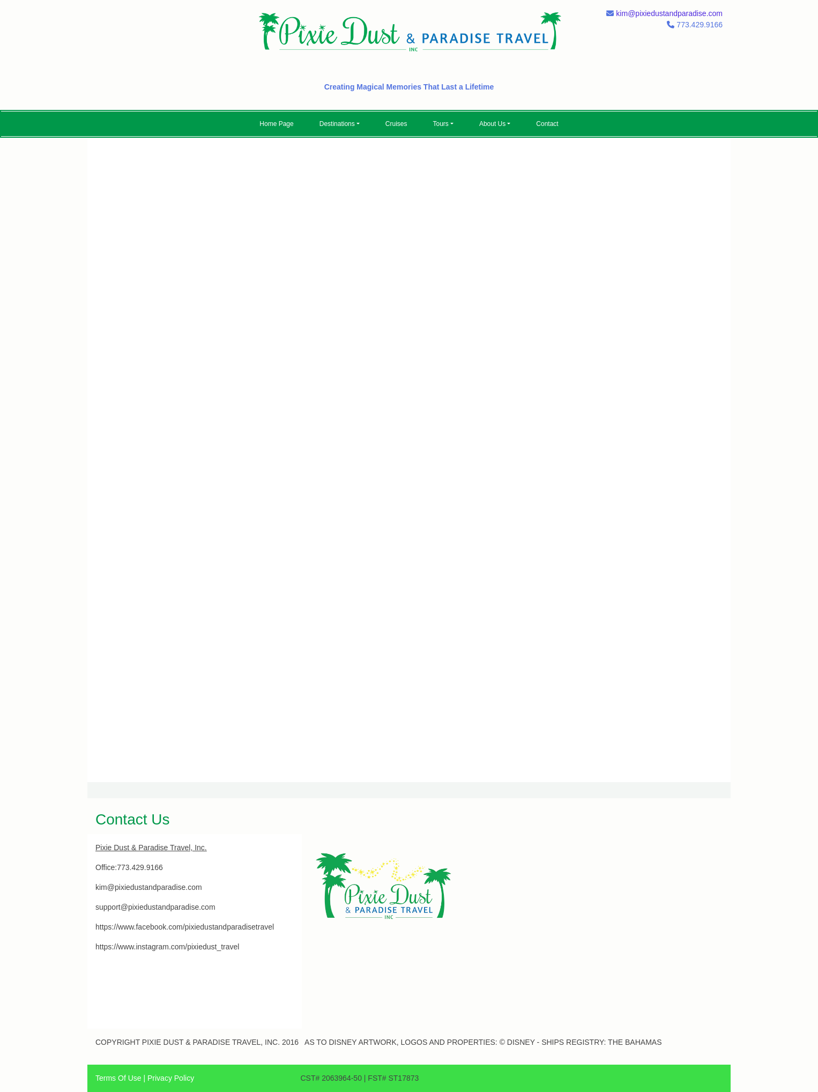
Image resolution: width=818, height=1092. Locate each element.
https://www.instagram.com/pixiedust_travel (167, 946)
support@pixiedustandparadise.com (155, 907)
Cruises (396, 124)
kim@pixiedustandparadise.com (669, 13)
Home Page (276, 124)
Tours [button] (441, 124)
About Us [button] (492, 124)
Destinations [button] (337, 124)
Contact (547, 124)
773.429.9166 (140, 867)
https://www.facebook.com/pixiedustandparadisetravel (184, 927)
